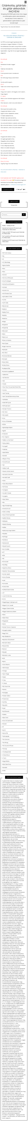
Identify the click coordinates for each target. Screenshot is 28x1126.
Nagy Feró (5, 633)
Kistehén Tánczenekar (8, 571)
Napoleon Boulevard (8, 639)
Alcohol (4, 274)
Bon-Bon (4, 352)
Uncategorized (6, 752)
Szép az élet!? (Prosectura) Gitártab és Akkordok (13, 232)
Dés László (5, 415)
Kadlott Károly (6, 518)
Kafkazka (4, 521)
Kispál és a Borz (6, 568)
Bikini (3, 334)
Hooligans (5, 490)
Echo (3, 418)
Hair (3, 465)
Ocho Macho (6, 664)
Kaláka (4, 527)
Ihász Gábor (5, 499)
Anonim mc (5, 290)
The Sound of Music (7, 745)
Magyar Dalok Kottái (8, 608)
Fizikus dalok (5, 443)
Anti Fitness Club (7, 293)
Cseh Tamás (5, 393)
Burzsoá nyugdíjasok (8, 371)
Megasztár (5, 621)
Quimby (4, 702)
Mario (3, 614)
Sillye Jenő (5, 717)
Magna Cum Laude (7, 605)
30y (3, 256)
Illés (3, 502)
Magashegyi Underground (9, 602)
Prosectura (5, 699)
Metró (4, 624)
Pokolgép (5, 692)
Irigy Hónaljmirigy (7, 505)
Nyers (4, 661)
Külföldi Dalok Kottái (8, 589)
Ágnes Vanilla (6, 265)
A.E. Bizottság (6, 262)
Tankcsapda (5, 736)
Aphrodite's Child (7, 296)
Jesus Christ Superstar (8, 515)
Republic (4, 705)
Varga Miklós (5, 761)
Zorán (4, 770)
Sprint (4, 730)
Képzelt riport (6, 546)
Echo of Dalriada (7, 421)
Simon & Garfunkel (7, 720)
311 (3, 259)
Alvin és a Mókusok (7, 278)
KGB (3, 555)
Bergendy (5, 327)
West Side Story (6, 764)
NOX (3, 658)
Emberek (5, 434)
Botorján (4, 359)
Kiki (3, 558)
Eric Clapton (5, 437)
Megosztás (14, 205)
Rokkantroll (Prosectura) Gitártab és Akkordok (13, 240)
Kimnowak (5, 561)
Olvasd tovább (8, 189)
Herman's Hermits (7, 474)
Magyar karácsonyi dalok (9, 611)
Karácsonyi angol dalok (8, 530)
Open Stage (5, 674)
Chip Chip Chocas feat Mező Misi (11, 387)
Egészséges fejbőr (7, 427)
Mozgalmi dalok (6, 630)
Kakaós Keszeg (6, 524)
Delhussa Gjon (6, 405)
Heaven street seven (8, 471)
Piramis (14, 33)
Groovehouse (6, 462)
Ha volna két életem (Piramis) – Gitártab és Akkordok (14, 36)
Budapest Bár (6, 368)
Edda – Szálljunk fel (8, 225)
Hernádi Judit (6, 477)
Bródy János (5, 365)
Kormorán (5, 583)
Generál (4, 455)
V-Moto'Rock (6, 755)
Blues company (6, 340)
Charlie (4, 384)
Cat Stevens (5, 377)
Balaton (4, 309)
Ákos (3, 268)
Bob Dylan (5, 343)
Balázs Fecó (5, 312)
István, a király (6, 511)
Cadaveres (5, 374)
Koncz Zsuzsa (6, 577)
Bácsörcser (5, 306)
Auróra (4, 299)
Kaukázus (5, 539)
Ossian (4, 677)
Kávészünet (5, 543)
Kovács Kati (5, 586)
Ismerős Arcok (6, 508)
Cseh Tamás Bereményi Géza (10, 396)
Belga (4, 321)
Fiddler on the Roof (7, 440)
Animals (4, 287)
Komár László (6, 574)
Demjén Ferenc (6, 409)
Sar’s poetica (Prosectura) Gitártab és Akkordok (13, 236)
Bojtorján (4, 349)
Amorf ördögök (6, 281)
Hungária (4, 496)
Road (3, 708)
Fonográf (4, 446)
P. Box (4, 680)
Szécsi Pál (5, 733)
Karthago (5, 536)
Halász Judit (5, 468)
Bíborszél (5, 331)
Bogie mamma (6, 346)
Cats (3, 381)
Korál (3, 580)
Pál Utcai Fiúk (6, 686)
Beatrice (4, 318)
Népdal (4, 652)
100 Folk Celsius (6, 253)
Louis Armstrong (7, 596)
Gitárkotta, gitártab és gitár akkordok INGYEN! (14, 8)
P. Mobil (4, 683)
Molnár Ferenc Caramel (9, 627)
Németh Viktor (6, 642)
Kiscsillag (4, 564)
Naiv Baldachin (6, 636)
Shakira (4, 714)
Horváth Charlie (6, 493)
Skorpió (4, 723)
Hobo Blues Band (7, 483)
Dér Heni (4, 412)
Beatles (4, 315)
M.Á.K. (4, 599)
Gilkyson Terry (6, 458)
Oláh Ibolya (5, 667)
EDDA (4, 424)
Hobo (4, 480)
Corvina (4, 390)
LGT (3, 593)
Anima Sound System (8, 284)
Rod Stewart (5, 711)
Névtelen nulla (6, 655)
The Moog (5, 742)
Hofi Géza (5, 486)
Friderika (4, 449)
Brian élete (5, 362)
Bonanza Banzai (6, 356)
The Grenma (5, 739)
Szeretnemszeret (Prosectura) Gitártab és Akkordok (11, 228)
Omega (4, 670)
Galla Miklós (5, 452)
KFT (3, 552)
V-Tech (4, 758)
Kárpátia (4, 533)
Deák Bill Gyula (6, 402)
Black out (5, 337)
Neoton (4, 649)
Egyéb (4, 430)
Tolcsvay (4, 748)
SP (3, 727)
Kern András (5, 549)
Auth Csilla (5, 302)
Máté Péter (5, 618)
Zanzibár (4, 767)
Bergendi (5, 324)
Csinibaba (5, 399)
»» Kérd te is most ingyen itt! (18, 184)
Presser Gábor (6, 695)
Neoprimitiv (5, 646)
